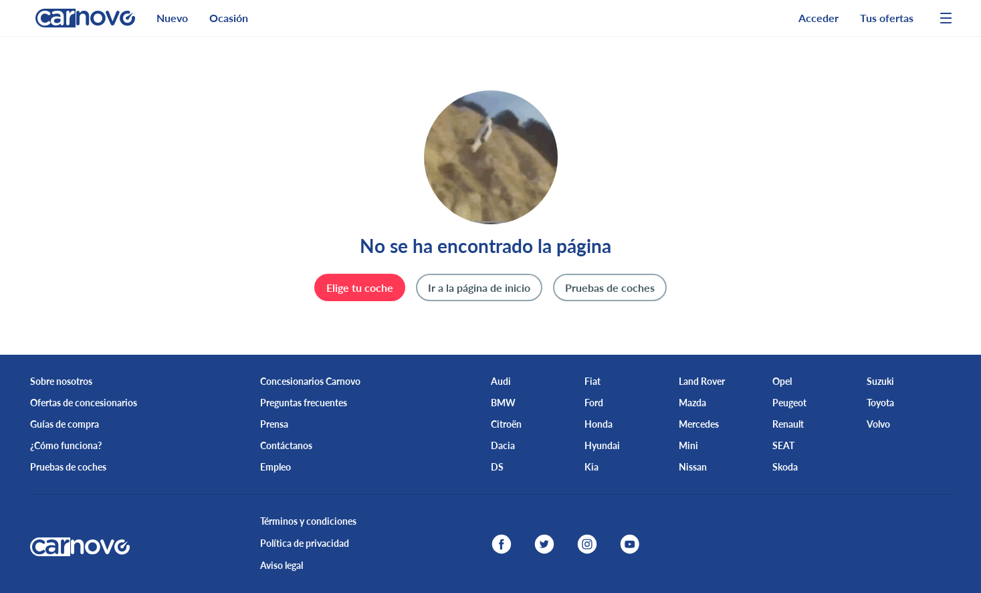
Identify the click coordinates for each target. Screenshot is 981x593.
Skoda (785, 467)
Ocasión (228, 17)
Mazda (692, 402)
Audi (501, 381)
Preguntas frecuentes (303, 402)
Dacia (503, 445)
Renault (788, 424)
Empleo (275, 467)
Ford (593, 402)
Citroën (506, 424)
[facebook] (501, 544)
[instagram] (587, 544)
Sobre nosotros (61, 381)
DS (497, 467)
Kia (591, 467)
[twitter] (544, 544)
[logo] (80, 18)
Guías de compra (64, 424)
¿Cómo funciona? (66, 445)
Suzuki (880, 381)
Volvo (878, 424)
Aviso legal (281, 565)
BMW (503, 402)
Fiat (592, 381)
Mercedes (699, 424)
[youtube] (630, 544)
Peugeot (789, 402)
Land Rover (702, 381)
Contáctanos (286, 445)
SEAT (783, 445)
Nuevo (172, 17)
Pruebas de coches (68, 467)
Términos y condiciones (308, 521)
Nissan (693, 467)
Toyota (880, 402)
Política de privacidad (304, 543)
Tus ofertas (886, 17)
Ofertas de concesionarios (83, 402)
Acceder (818, 17)
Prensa (274, 424)
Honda (598, 424)
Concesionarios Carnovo (310, 381)
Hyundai (602, 445)
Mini (688, 445)
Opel (782, 381)
